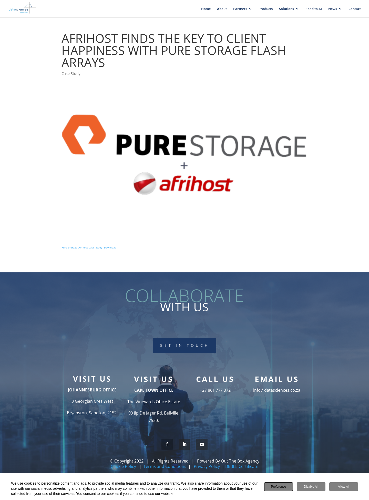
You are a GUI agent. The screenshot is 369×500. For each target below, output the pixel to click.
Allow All (343, 486)
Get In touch (184, 344)
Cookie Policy (124, 466)
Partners (240, 9)
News (332, 9)
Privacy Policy (207, 466)
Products (266, 9)
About (222, 9)
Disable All (311, 486)
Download (110, 247)
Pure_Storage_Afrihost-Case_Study (81, 247)
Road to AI (313, 9)
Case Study (70, 73)
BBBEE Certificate (241, 466)
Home (206, 9)
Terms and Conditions (165, 466)
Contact (354, 9)
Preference (278, 486)
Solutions (286, 9)
